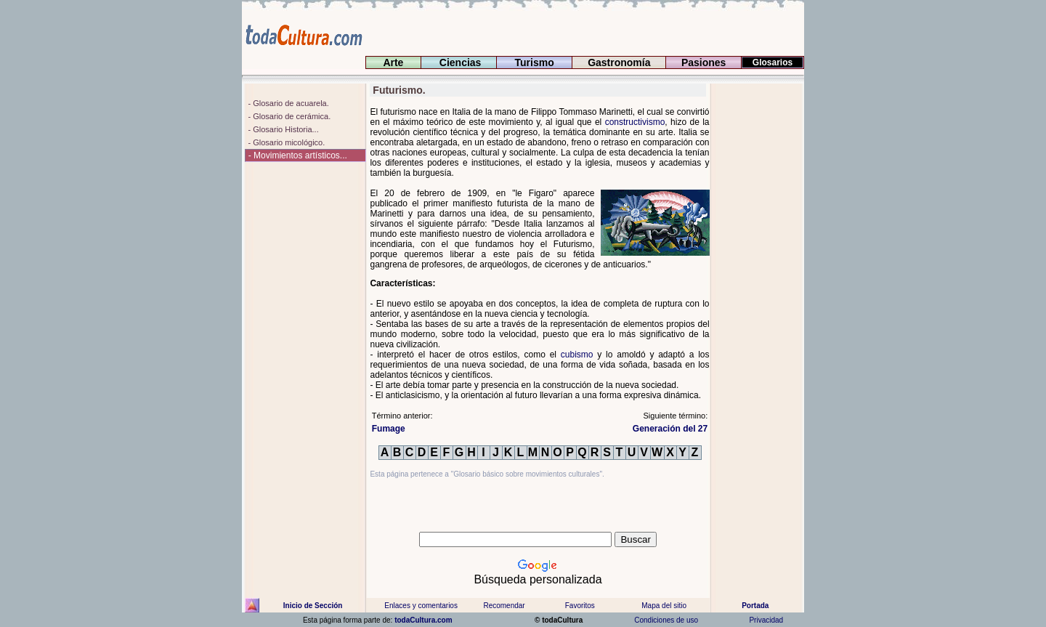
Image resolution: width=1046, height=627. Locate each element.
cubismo (577, 354)
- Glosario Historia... (282, 129)
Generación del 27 (670, 429)
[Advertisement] (757, 301)
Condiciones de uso (665, 620)
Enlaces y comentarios (420, 606)
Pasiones (703, 62)
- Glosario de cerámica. (288, 116)
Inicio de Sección (313, 606)
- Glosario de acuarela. (287, 103)
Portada (755, 606)
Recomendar (503, 606)
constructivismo (635, 122)
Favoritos (580, 606)
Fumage (388, 429)
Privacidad (766, 620)
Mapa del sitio (664, 606)
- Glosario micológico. (285, 142)
